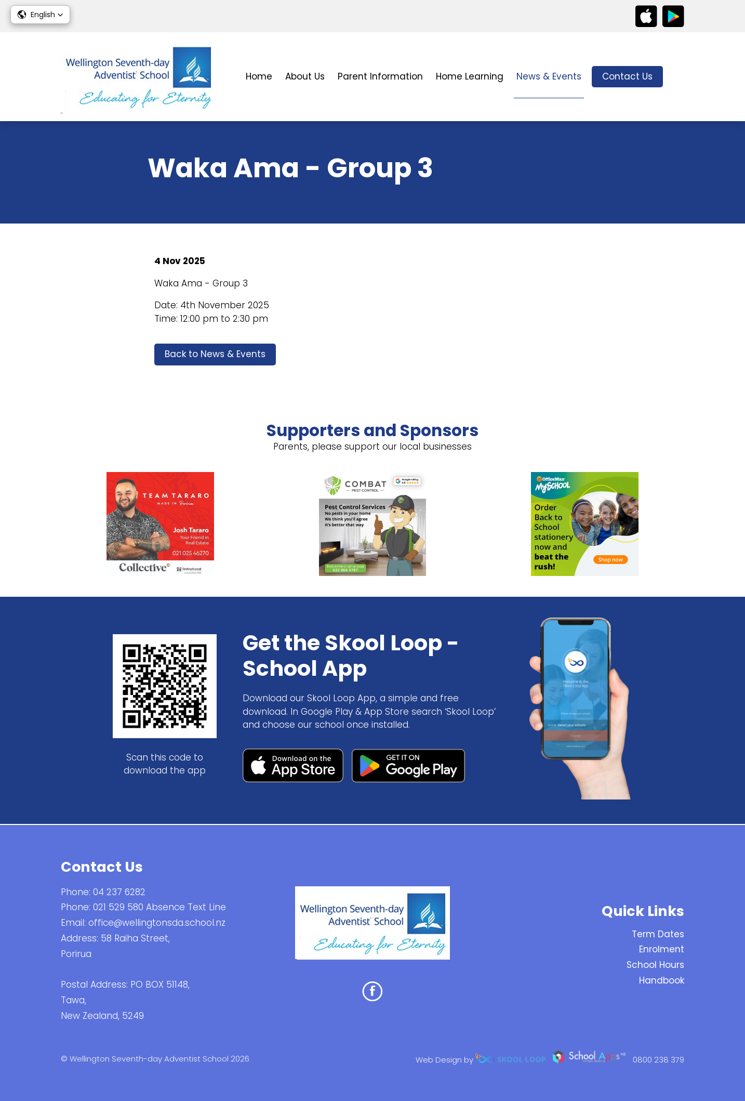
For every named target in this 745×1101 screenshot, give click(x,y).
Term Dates (658, 934)
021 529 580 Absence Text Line (159, 907)
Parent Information (380, 76)
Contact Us (627, 76)
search (678, 76)
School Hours (655, 965)
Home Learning (469, 76)
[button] (40, 14)
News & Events (548, 76)
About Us (305, 76)
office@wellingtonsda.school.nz (156, 922)
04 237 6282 (119, 892)
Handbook (661, 980)
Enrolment (661, 949)
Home (259, 76)
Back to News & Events (215, 354)
